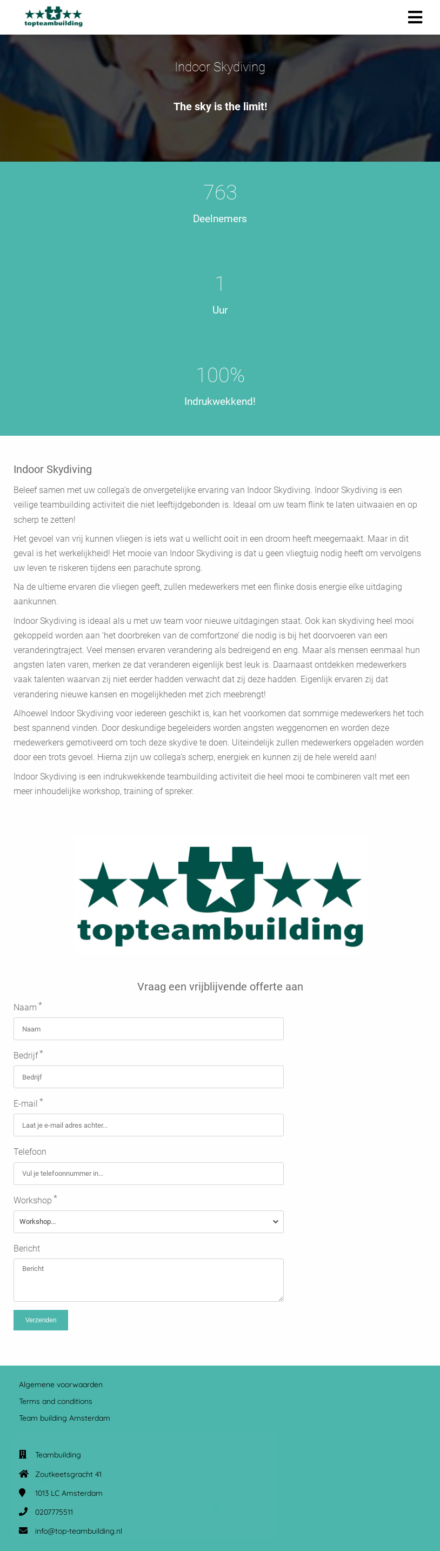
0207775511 (54, 1512)
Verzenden (40, 1320)
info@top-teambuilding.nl (78, 1531)
